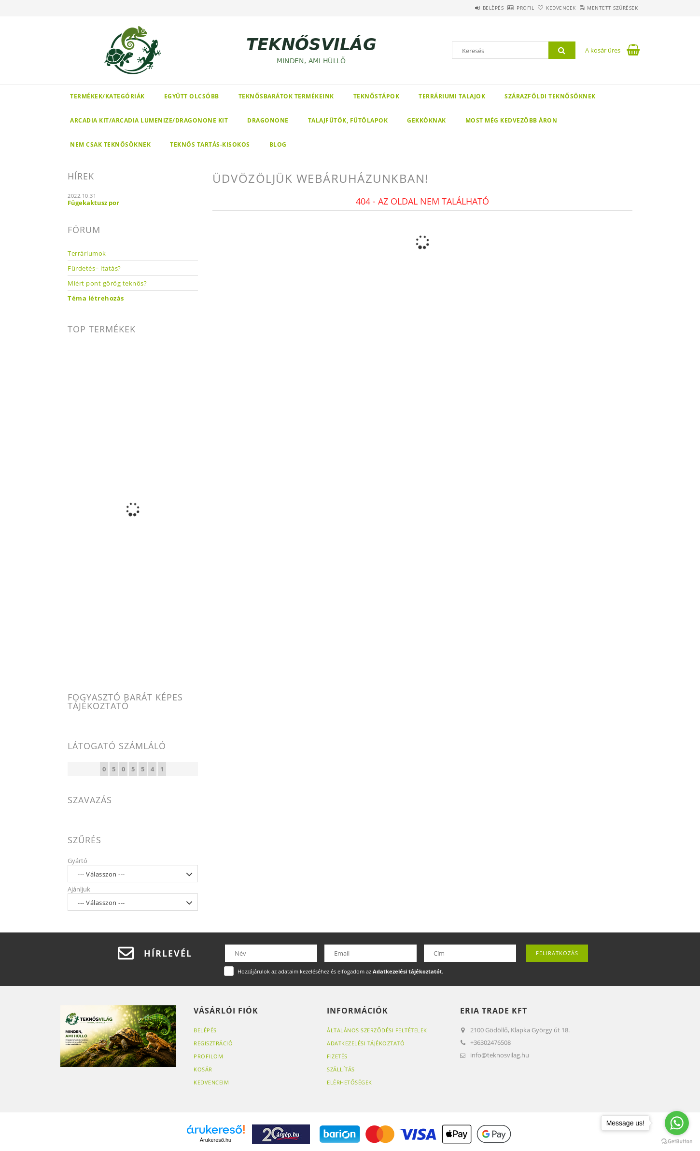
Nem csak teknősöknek (110, 144)
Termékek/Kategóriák (107, 96)
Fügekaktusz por (93, 202)
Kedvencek (545, 7)
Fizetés (337, 1056)
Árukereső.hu (215, 1140)
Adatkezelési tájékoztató (366, 1043)
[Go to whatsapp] (677, 1123)
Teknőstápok (376, 96)
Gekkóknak (426, 120)
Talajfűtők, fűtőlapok (348, 120)
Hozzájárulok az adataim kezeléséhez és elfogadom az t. (340, 971)
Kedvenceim (211, 1082)
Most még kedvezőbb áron (511, 120)
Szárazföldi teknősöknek (550, 96)
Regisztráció (213, 1043)
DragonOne (268, 120)
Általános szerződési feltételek (377, 1030)
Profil (498, 7)
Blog (278, 144)
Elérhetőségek (349, 1082)
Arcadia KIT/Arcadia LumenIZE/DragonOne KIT (149, 120)
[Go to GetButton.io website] (676, 1141)
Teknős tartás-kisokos (210, 144)
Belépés (455, 7)
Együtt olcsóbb (191, 96)
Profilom (208, 1056)
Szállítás (341, 1069)
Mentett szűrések (607, 7)
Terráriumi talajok (452, 96)
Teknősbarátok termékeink (286, 96)
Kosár (203, 1069)
